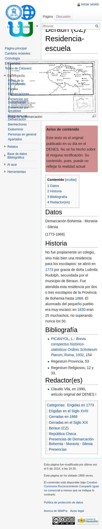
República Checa (62, 434)
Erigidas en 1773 (80, 405)
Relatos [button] (12, 147)
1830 (81, 310)
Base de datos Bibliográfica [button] (17, 155)
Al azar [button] (12, 164)
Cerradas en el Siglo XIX (68, 422)
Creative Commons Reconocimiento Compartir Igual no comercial (71, 486)
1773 (49, 270)
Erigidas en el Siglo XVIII (68, 411)
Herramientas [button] (16, 172)
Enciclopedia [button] (16, 76)
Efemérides (12, 63)
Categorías (55, 405)
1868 (79, 298)
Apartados (15, 139)
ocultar (71, 180)
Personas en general (22, 134)
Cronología (12, 58)
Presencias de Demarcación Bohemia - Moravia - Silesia (71, 441)
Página (48, 16)
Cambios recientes (17, 53)
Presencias (57, 449)
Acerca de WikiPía (55, 510)
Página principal (16, 48)
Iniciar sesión (90, 4)
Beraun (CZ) (59, 428)
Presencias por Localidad (18, 109)
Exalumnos (15, 129)
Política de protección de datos (63, 502)
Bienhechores (17, 124)
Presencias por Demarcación (18, 100)
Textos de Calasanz (18, 68)
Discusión (63, 16)
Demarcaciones (18, 94)
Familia (13, 89)
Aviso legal (77, 510)
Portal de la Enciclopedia (16, 82)
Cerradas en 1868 (63, 417)
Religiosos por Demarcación (17, 117)
